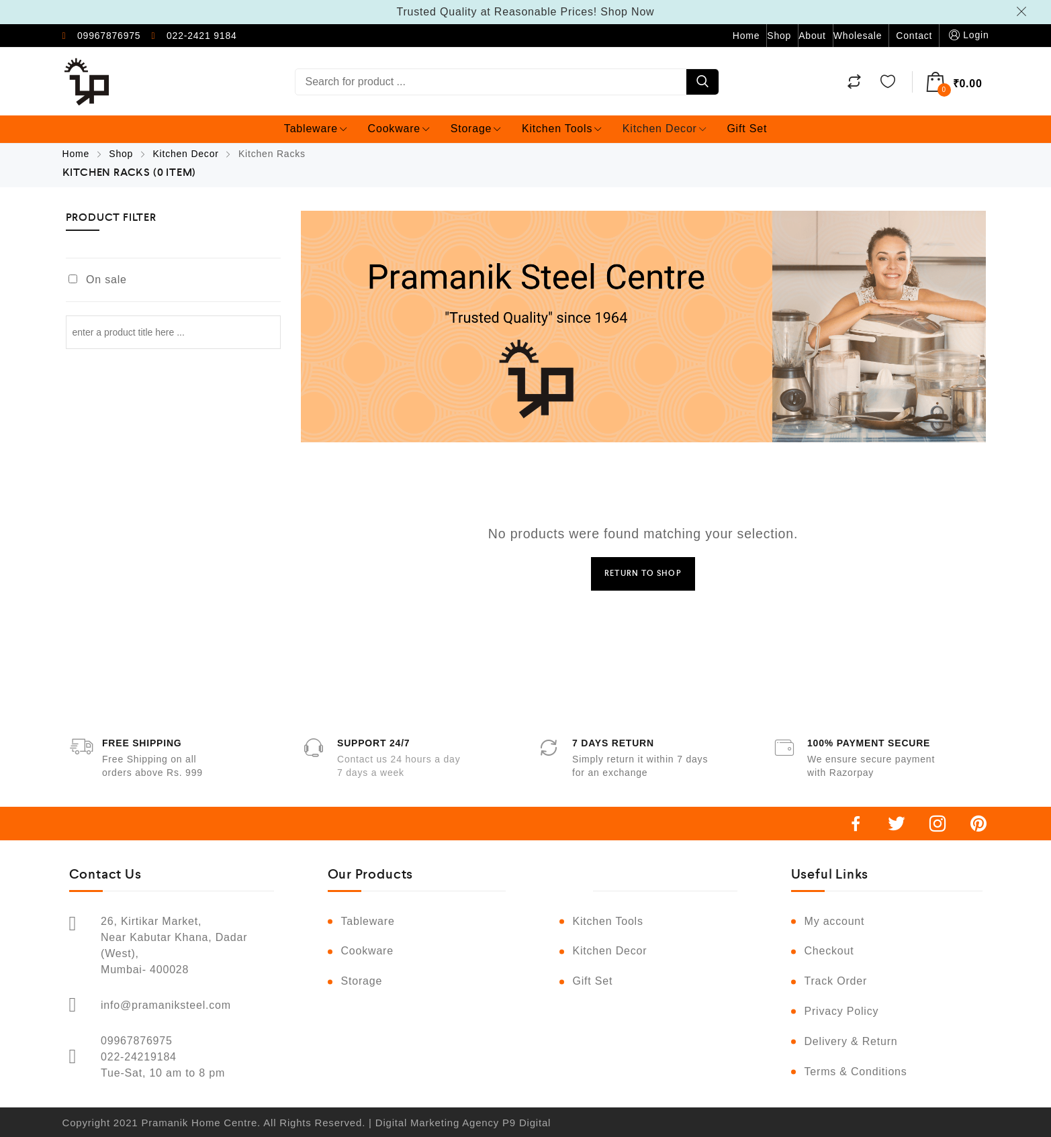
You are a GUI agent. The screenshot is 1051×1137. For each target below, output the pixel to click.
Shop (779, 35)
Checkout (829, 950)
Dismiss (1023, 11)
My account (835, 921)
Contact (914, 35)
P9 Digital (526, 1122)
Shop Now (627, 11)
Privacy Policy (842, 1011)
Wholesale (857, 35)
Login (967, 35)
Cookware (399, 128)
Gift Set (747, 128)
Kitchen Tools (562, 128)
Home (746, 35)
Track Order (836, 981)
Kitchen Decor (664, 128)
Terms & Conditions (856, 1071)
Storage (476, 128)
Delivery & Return (851, 1041)
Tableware (315, 128)
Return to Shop (643, 573)
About (812, 35)
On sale (106, 279)
